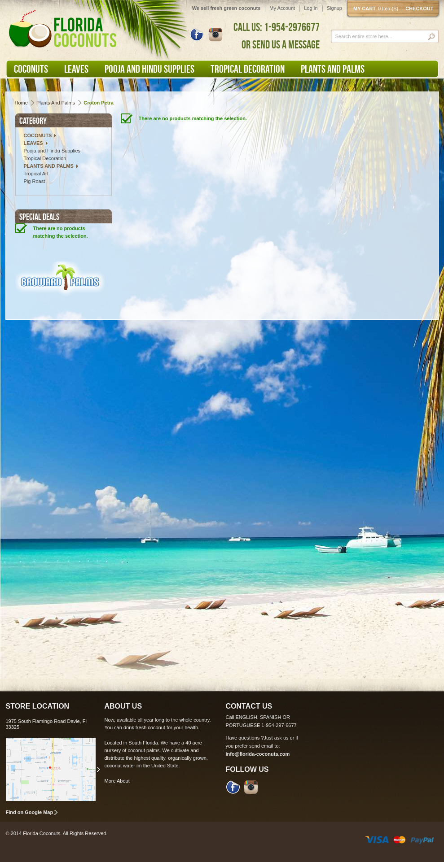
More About (117, 781)
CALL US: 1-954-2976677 (276, 27)
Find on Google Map (29, 812)
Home (21, 102)
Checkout (419, 8)
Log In (311, 8)
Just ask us (276, 737)
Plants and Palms (55, 102)
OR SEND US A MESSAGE (281, 44)
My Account (282, 8)
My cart (377, 8)
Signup (334, 8)
